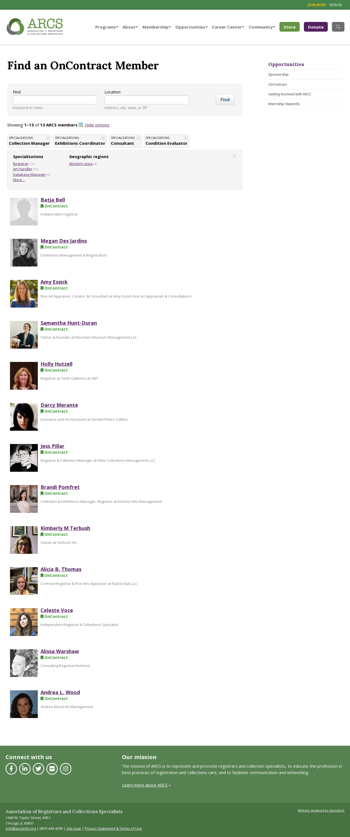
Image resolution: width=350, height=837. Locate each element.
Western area (80, 163)
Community (262, 27)
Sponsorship (278, 74)
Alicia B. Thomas (61, 569)
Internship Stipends (283, 104)
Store (292, 26)
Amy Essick (54, 281)
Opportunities (191, 27)
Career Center (228, 27)
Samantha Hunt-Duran (69, 322)
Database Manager (29, 174)
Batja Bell (53, 199)
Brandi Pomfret (60, 487)
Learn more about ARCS (145, 785)
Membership (156, 27)
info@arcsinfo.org (21, 828)
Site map (73, 828)
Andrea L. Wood (60, 692)
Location (112, 92)
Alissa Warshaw (60, 651)
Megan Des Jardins (64, 240)
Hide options (97, 125)
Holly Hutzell (56, 364)
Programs (106, 27)
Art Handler (22, 168)
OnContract (277, 84)
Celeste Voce (57, 610)
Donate (316, 27)
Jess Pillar (52, 446)
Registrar (20, 163)
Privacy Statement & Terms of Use (113, 828)
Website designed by (321, 810)
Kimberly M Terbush (65, 528)
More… (19, 179)
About (130, 27)
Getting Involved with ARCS (289, 94)
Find (17, 92)
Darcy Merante (59, 405)
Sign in (335, 4)
